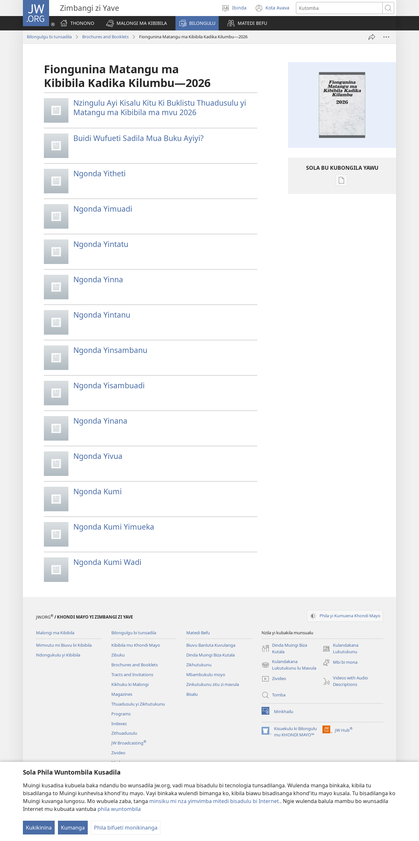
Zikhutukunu (198, 665)
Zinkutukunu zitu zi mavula (212, 684)
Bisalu (192, 694)
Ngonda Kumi (97, 491)
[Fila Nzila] (372, 37)
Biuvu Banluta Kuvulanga (210, 645)
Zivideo (118, 753)
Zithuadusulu (124, 733)
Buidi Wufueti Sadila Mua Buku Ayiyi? (138, 138)
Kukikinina (39, 827)
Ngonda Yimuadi (102, 208)
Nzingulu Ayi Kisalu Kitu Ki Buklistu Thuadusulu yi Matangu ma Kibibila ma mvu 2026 (159, 107)
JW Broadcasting (128, 743)
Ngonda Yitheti (99, 173)
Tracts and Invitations (132, 674)
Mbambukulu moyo (205, 674)
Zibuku (118, 655)
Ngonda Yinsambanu (110, 350)
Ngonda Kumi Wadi (107, 562)
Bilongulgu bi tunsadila (49, 37)
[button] (136, 23)
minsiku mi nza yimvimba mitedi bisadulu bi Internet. (214, 801)
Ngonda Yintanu (101, 314)
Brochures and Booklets (105, 37)
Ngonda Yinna (98, 279)
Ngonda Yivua (97, 456)
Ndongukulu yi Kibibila (58, 655)
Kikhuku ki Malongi (130, 684)
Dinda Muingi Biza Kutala (210, 655)
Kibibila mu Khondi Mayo (135, 645)
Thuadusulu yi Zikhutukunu (138, 704)
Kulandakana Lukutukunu (340, 648)
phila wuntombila (119, 809)
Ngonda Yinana (100, 420)
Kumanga (73, 827)
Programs (121, 714)
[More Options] (386, 37)
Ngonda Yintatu (100, 244)
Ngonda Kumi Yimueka (113, 526)
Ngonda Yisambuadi (109, 385)
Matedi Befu (198, 633)
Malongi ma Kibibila (55, 633)
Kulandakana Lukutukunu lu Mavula (289, 665)
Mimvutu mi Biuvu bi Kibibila (64, 645)
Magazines (121, 694)
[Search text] (339, 8)
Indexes (119, 724)
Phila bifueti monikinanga (125, 827)
